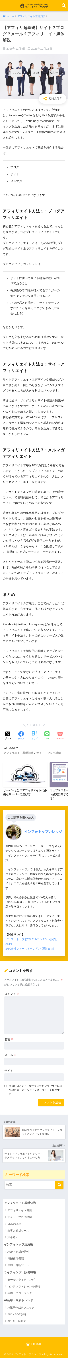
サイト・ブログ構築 (48, 753)
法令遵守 (12, 1237)
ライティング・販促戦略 (20, 1272)
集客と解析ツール (18, 1230)
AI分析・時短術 (16, 1321)
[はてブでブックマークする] (34, 736)
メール (10, 1055)
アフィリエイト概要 (19, 1210)
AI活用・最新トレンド (18, 1300)
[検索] (59, 1185)
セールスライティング (21, 1279)
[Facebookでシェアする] (21, 736)
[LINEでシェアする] (47, 736)
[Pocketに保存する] (60, 736)
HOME (34, 1344)
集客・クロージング (19, 1293)
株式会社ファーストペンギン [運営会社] (29, 948)
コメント (12, 993)
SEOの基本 (14, 1223)
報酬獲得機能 (15, 1258)
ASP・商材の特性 (18, 1251)
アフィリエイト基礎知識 (18, 753)
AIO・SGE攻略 (16, 1314)
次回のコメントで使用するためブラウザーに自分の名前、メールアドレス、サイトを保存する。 (35, 1089)
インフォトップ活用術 (18, 1244)
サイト (8, 1070)
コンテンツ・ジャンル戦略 (23, 1286)
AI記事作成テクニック (20, 1307)
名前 (9, 1039)
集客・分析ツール (18, 1265)
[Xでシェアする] (8, 736)
